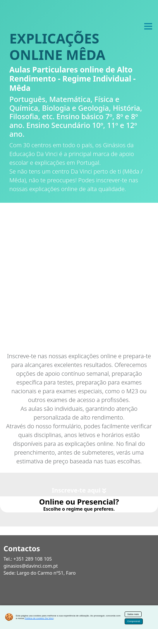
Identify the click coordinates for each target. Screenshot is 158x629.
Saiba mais (133, 614)
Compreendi (133, 621)
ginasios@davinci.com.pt (31, 566)
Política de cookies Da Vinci (39, 618)
